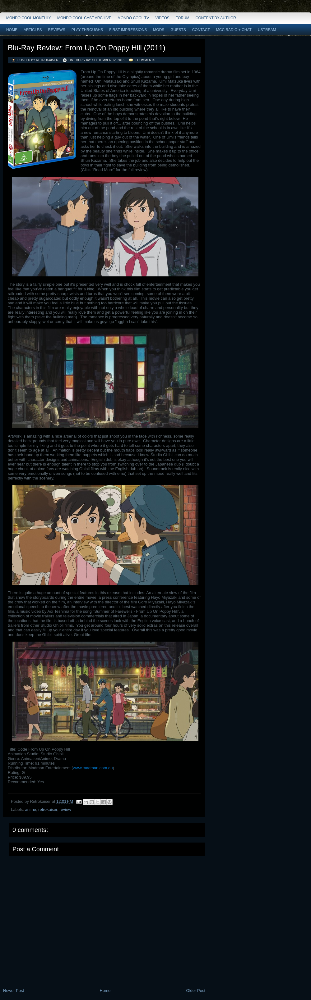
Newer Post (13, 990)
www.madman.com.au (93, 768)
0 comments (145, 60)
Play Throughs (87, 30)
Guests (178, 30)
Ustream (267, 30)
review (65, 809)
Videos (162, 18)
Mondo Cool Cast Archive (84, 18)
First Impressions (128, 30)
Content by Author (216, 18)
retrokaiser (47, 809)
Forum (182, 18)
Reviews (56, 30)
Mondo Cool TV (133, 18)
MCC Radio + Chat (234, 30)
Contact (201, 30)
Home (11, 30)
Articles (33, 30)
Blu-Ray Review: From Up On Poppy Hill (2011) (86, 47)
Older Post (195, 990)
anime (30, 809)
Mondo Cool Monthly (28, 18)
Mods (158, 30)
